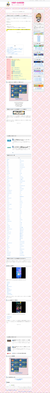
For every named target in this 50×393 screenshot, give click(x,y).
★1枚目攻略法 (13, 61)
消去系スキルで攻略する (11, 52)
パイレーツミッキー (22, 241)
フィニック (21, 176)
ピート (20, 171)
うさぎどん (8, 171)
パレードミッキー (22, 165)
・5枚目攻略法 (38, 39)
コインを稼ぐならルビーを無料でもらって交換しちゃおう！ (15, 48)
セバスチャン (8, 219)
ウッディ (8, 176)
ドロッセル (21, 250)
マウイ (20, 199)
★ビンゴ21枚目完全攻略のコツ (16, 69)
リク (7, 241)
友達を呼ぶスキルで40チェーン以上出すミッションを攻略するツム (21, 340)
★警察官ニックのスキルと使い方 (16, 71)
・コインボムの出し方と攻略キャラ (38, 78)
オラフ (7, 179)
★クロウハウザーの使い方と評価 (38, 48)
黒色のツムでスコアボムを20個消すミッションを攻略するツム (24, 391)
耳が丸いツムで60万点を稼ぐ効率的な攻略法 (20, 353)
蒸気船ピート (21, 233)
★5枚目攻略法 (13, 64)
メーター (21, 207)
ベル (20, 193)
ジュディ (8, 207)
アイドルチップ (21, 253)
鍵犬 (7, 244)
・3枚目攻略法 (38, 38)
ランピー (8, 250)
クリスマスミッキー (9, 193)
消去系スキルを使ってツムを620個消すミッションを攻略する (14, 49)
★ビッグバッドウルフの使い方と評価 (38, 65)
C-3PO (7, 162)
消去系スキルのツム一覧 (10, 50)
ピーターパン (8, 247)
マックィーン (21, 202)
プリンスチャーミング (22, 185)
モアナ (20, 210)
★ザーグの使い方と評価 (38, 57)
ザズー (7, 196)
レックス (21, 224)
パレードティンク (9, 316)
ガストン (8, 182)
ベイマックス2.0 (22, 188)
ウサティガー (8, 173)
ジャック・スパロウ (9, 204)
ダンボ (7, 224)
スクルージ (8, 216)
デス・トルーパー (9, 233)
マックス (21, 204)
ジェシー (8, 199)
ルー (20, 216)
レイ (20, 221)
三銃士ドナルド (21, 230)
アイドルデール (8, 253)
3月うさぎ (8, 159)
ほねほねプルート (22, 196)
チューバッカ (8, 227)
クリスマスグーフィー (9, 190)
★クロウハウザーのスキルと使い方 (17, 72)
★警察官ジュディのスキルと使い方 (17, 70)
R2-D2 (7, 165)
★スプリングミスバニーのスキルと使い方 (17, 73)
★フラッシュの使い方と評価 (38, 49)
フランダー (21, 182)
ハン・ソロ (21, 168)
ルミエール (21, 219)
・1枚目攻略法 (38, 36)
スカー (7, 213)
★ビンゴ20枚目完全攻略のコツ (16, 67)
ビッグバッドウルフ (22, 255)
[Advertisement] (19, 38)
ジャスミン (8, 202)
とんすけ (8, 238)
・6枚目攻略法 (38, 40)
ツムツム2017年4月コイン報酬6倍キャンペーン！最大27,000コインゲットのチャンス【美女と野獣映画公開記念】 (21, 147)
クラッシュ (8, 188)
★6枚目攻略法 (13, 65)
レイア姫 (21, 222)
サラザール (21, 244)
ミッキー (21, 205)
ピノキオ (21, 173)
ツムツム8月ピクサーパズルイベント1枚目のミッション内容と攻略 (21, 347)
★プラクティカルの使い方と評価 (38, 64)
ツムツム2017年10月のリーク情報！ (17, 75)
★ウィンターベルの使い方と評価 (38, 72)
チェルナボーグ (8, 255)
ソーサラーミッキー (9, 221)
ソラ (7, 222)
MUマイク (8, 288)
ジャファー (8, 205)
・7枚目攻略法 (38, 41)
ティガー (8, 230)
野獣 (20, 239)
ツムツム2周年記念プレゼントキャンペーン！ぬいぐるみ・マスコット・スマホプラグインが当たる (21, 139)
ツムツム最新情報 (10, 47)
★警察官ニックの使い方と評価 (38, 47)
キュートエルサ (8, 185)
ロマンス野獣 (21, 227)
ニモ (20, 159)
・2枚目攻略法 (38, 37)
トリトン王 (8, 236)
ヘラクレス (21, 190)
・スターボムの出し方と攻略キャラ (38, 79)
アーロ (7, 168)
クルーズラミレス (9, 286)
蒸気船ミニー (21, 236)
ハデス (20, 162)
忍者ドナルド (21, 238)
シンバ (7, 210)
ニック (7, 239)
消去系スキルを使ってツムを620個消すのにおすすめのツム (14, 51)
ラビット (21, 213)
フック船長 (21, 179)
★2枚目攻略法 (13, 62)
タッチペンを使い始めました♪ (16, 77)
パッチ (20, 247)
